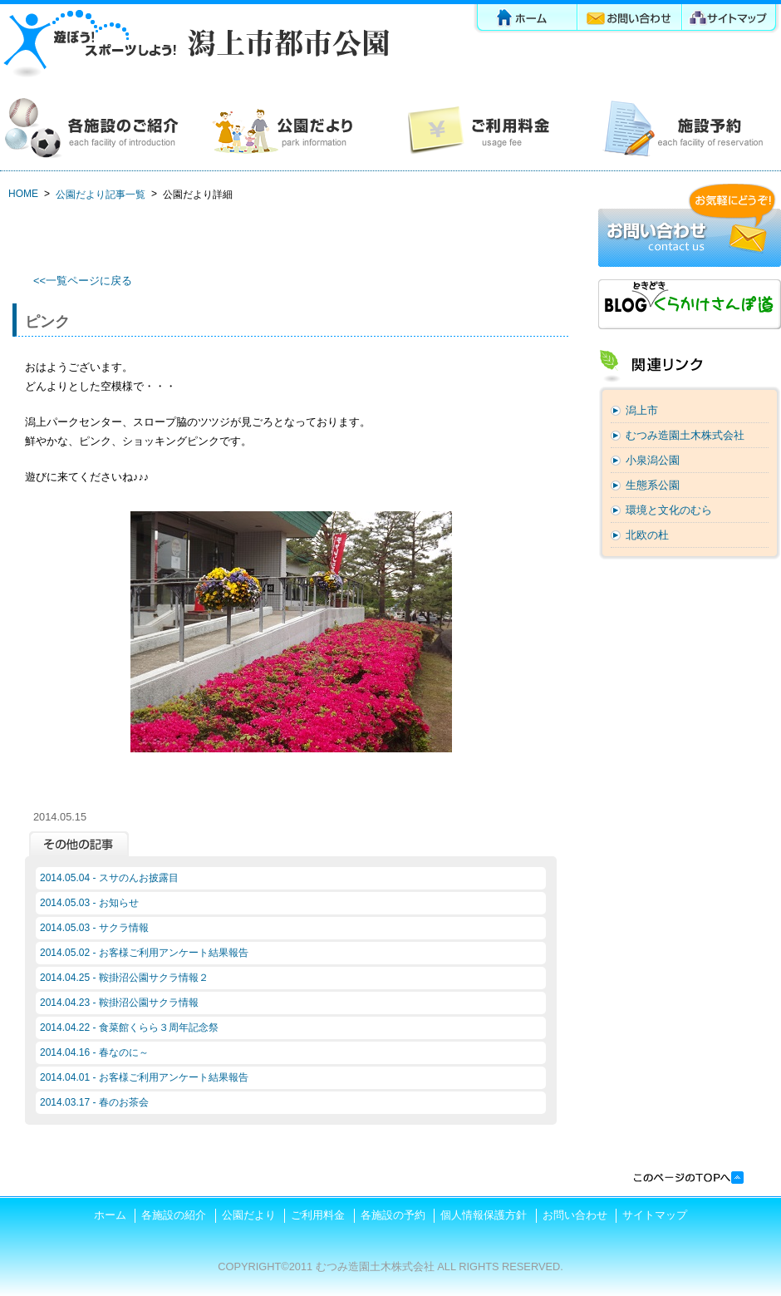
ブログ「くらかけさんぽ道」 (689, 304)
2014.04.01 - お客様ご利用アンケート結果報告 (144, 1077)
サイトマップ (732, 20)
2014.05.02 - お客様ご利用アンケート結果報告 (144, 952)
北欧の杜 (647, 535)
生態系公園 (653, 485)
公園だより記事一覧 (100, 194)
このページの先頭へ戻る (687, 1177)
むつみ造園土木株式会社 (685, 435)
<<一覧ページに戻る (82, 280)
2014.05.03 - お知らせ (89, 903)
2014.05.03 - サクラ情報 (94, 928)
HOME (23, 194)
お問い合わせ (630, 20)
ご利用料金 (488, 129)
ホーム (525, 20)
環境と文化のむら (669, 510)
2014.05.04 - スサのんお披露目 (109, 878)
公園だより (292, 129)
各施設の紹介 (97, 129)
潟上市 (642, 410)
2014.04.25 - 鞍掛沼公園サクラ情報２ (124, 977)
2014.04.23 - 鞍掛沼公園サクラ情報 (119, 1002)
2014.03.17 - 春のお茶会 (94, 1102)
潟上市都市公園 (195, 43)
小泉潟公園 (653, 460)
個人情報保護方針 (483, 1215)
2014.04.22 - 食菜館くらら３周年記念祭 (129, 1027)
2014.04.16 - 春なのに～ (94, 1052)
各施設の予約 (683, 129)
